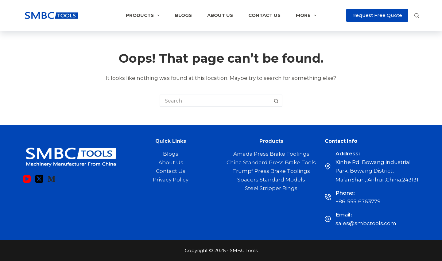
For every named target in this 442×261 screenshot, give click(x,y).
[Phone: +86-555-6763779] (328, 197)
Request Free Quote (377, 15)
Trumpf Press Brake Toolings (271, 171)
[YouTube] (27, 179)
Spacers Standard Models (271, 180)
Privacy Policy (170, 180)
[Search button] (276, 101)
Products (144, 15)
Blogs (183, 15)
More (307, 15)
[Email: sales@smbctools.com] (328, 219)
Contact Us (264, 15)
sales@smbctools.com (365, 223)
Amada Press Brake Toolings (271, 154)
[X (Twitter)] (39, 179)
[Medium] (51, 179)
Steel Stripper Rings (271, 188)
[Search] (416, 15)
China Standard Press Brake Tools (271, 162)
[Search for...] (215, 101)
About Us (220, 15)
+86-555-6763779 (358, 201)
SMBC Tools (244, 250)
